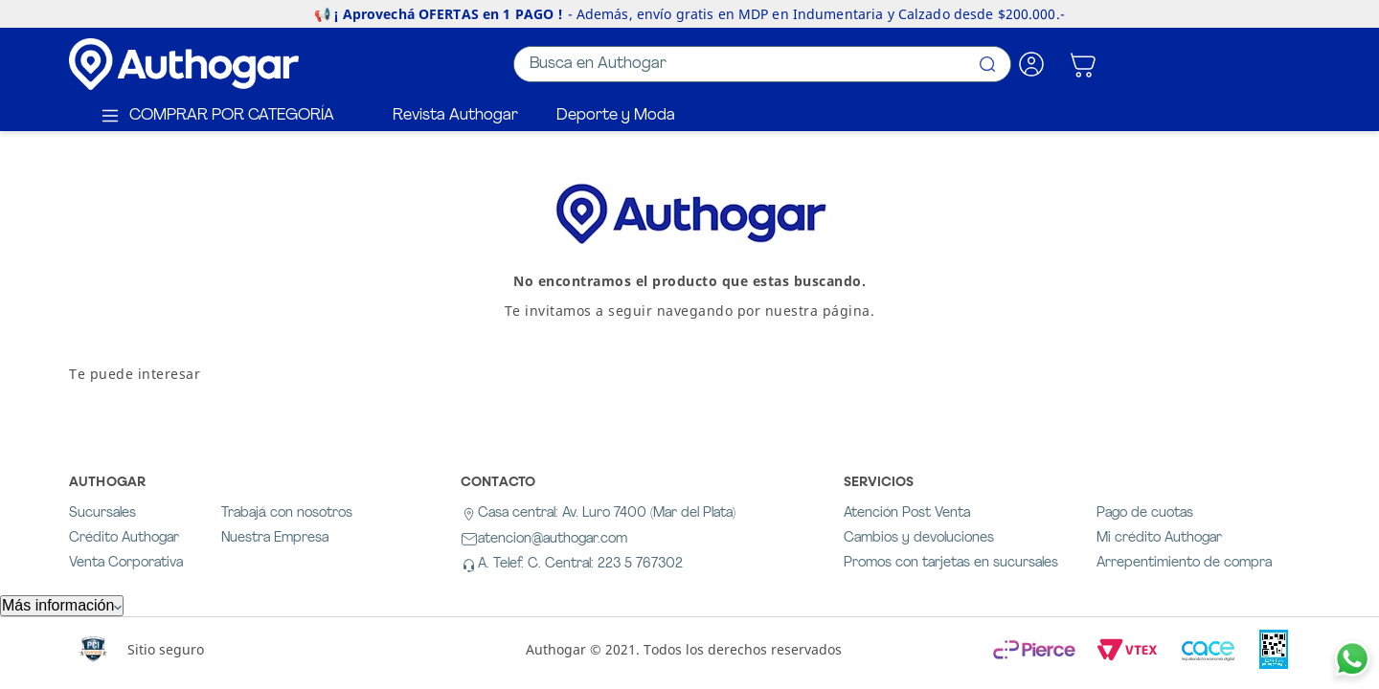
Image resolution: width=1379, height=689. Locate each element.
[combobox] (762, 64)
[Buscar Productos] (987, 64)
